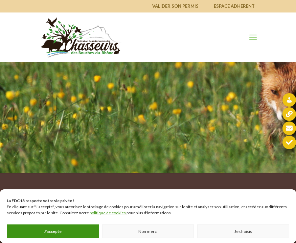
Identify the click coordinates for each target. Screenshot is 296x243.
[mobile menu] (253, 37)
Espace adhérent (234, 6)
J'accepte (53, 231)
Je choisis (243, 231)
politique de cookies (108, 212)
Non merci (148, 231)
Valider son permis (175, 6)
